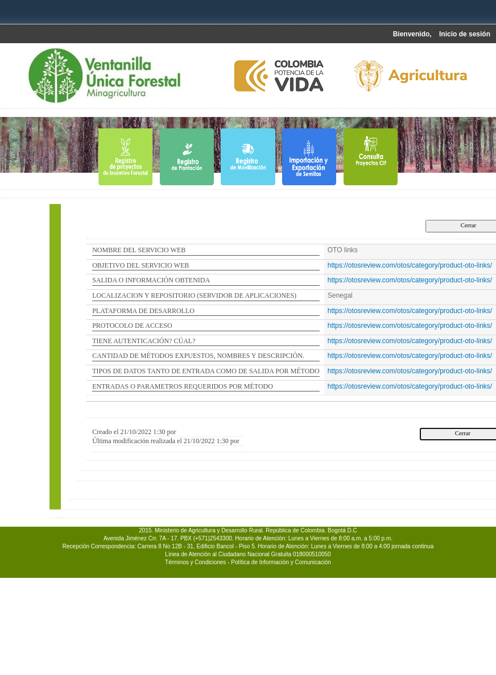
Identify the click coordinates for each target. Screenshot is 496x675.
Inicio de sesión (464, 34)
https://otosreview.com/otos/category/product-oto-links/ (410, 265)
